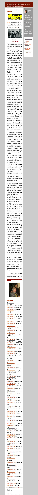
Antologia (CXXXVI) (11, 466)
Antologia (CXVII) (11, 441)
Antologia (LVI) (11, 367)
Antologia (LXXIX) (11, 394)
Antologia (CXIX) (11, 443)
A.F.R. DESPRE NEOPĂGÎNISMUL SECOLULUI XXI (28, 43)
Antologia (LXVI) (11, 378)
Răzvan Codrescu (29, 10)
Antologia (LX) (10, 371)
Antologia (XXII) (11, 326)
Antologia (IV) (10, 305)
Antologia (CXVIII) (11, 442)
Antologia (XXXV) (11, 343)
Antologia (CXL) (11, 472)
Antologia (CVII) (11, 429)
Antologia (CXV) (11, 438)
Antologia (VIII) (11, 309)
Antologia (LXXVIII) (11, 393)
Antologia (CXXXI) (11, 459)
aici (18, 26)
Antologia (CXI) (11, 434)
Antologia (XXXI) (11, 339)
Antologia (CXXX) (11, 458)
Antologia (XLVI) (11, 355)
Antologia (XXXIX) (11, 348)
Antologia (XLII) (11, 351)
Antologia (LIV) (11, 364)
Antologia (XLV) (11, 354)
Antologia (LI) (10, 360)
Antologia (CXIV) (11, 437)
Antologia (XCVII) (11, 417)
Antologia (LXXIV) (11, 388)
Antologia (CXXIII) (11, 448)
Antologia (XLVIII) (11, 357)
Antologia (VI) (10, 307)
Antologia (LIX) (11, 370)
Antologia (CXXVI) (11, 452)
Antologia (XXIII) (11, 327)
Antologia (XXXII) (11, 340)
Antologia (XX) (11, 323)
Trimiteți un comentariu (9, 490)
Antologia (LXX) (11, 383)
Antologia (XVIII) (11, 321)
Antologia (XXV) (11, 330)
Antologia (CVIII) (11, 430)
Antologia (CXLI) (11, 473)
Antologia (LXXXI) (11, 397)
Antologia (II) (10, 303)
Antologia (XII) (10, 314)
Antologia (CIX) (11, 431)
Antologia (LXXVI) (11, 391)
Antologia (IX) (10, 310)
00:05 (14, 487)
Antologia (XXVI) (11, 333)
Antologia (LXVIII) (11, 381)
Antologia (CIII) (11, 424)
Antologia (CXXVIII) (11, 455)
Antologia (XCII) (11, 411)
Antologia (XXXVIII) (11, 347)
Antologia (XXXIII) (11, 341)
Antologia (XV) (11, 317)
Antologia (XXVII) (11, 334)
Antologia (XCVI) (11, 416)
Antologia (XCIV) (11, 413)
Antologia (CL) (11, 485)
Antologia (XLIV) (11, 353)
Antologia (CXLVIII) (11, 483)
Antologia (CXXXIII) (11, 462)
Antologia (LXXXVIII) (11, 406)
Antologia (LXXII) (11, 385)
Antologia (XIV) (11, 316)
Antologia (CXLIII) (11, 476)
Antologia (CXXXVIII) (11, 469)
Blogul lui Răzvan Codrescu (13, 3)
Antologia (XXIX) (11, 336)
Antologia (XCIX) (11, 420)
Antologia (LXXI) (11, 384)
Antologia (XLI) (11, 350)
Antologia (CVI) (11, 428)
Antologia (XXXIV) (11, 342)
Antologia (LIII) (11, 363)
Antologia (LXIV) (11, 376)
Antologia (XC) (11, 408)
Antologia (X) (10, 311)
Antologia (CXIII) (11, 436)
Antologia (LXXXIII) (11, 400)
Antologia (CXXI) (11, 446)
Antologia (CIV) (11, 425)
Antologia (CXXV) (11, 451)
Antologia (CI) (10, 423)
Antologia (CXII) (11, 435)
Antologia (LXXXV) (11, 402)
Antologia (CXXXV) (11, 465)
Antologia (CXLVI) (11, 480)
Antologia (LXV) (11, 377)
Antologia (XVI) (11, 318)
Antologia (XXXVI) (11, 344)
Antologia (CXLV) (11, 479)
